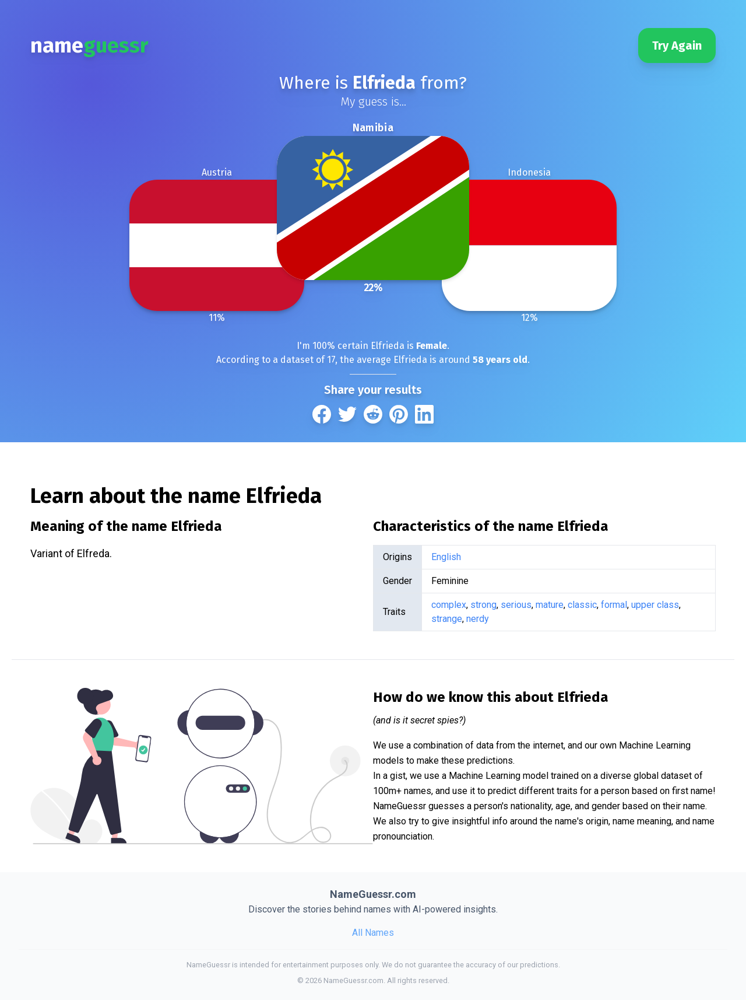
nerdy (477, 618)
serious (516, 604)
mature (550, 604)
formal (614, 604)
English (446, 556)
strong (483, 604)
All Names (373, 932)
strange (446, 618)
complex (448, 604)
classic (582, 604)
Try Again (677, 46)
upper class (655, 604)
